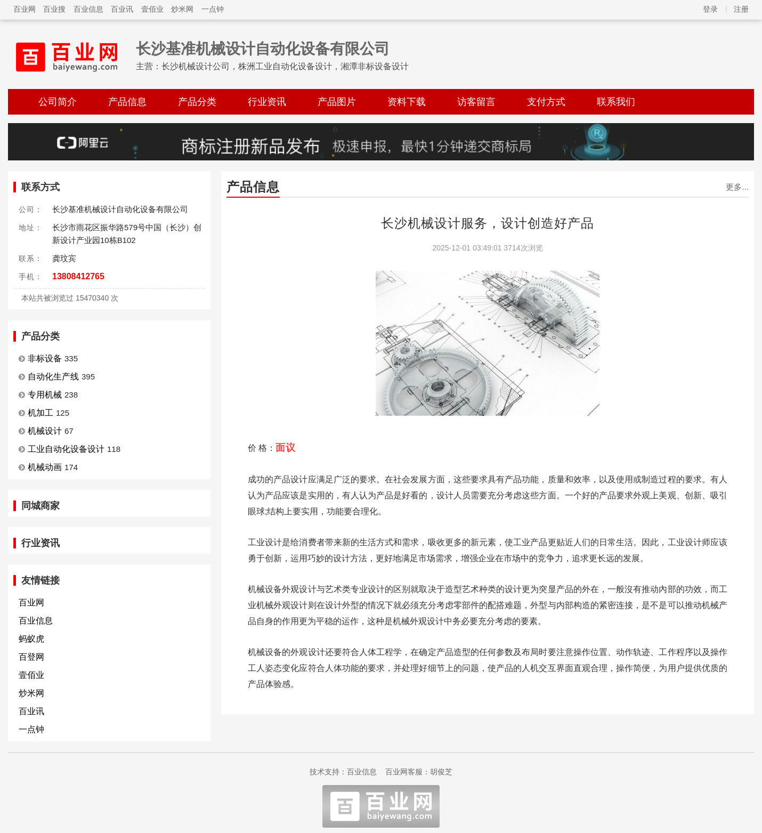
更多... (737, 186)
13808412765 (78, 276)
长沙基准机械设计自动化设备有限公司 (263, 49)
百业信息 (88, 9)
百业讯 (122, 9)
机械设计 (45, 430)
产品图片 (337, 101)
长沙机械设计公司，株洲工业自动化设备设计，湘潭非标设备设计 (285, 66)
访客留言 (476, 101)
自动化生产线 (53, 376)
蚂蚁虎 (31, 638)
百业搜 (54, 9)
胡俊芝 (441, 771)
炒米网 (182, 9)
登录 (710, 9)
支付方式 (546, 101)
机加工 (40, 412)
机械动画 (45, 467)
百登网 (31, 656)
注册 (741, 9)
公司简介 (57, 101)
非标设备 (45, 358)
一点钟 (212, 9)
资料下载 (406, 101)
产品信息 (127, 101)
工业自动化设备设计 (66, 449)
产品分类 (197, 101)
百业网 (24, 9)
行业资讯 (267, 101)
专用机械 (45, 394)
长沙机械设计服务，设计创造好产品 (487, 223)
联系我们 (616, 101)
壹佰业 (152, 9)
